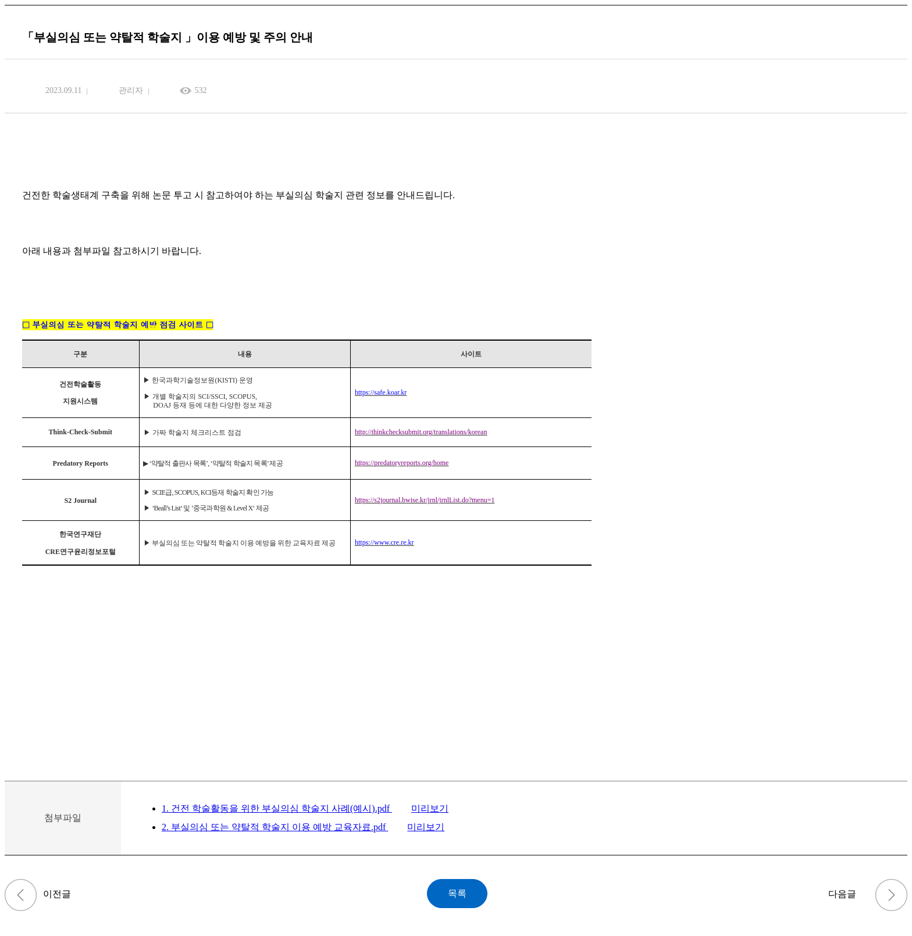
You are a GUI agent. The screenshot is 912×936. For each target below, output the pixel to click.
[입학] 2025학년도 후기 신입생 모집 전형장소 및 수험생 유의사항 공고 (21, 895)
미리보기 (429, 808)
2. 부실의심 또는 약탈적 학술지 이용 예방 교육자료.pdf (275, 827)
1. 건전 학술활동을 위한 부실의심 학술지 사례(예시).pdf (277, 808)
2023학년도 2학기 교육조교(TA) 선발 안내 (891, 895)
